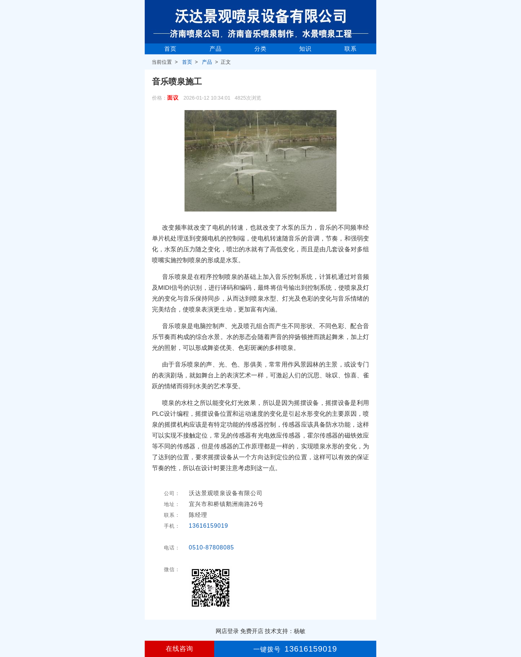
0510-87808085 (211, 547)
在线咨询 (179, 648)
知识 (305, 49)
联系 (350, 49)
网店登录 (227, 631)
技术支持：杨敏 (285, 631)
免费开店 (251, 631)
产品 (215, 49)
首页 (170, 49)
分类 (260, 49)
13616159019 (208, 526)
